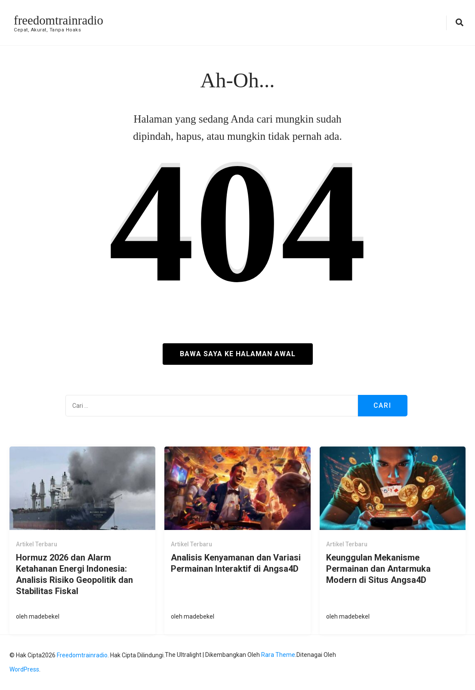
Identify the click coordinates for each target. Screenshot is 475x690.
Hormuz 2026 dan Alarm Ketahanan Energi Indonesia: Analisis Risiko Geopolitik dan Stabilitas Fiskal (74, 574)
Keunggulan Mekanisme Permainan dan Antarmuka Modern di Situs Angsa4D (378, 568)
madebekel (44, 616)
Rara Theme (278, 654)
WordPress (24, 669)
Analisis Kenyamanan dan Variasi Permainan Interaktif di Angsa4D (236, 562)
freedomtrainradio (60, 20)
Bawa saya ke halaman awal (238, 354)
